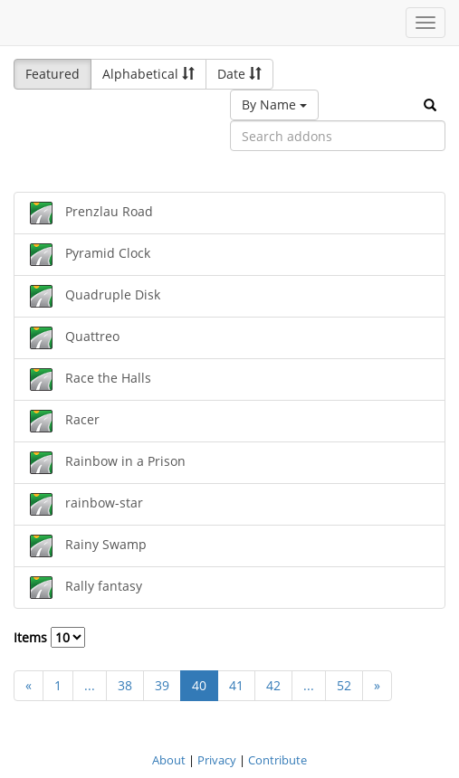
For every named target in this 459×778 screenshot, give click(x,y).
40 (199, 685)
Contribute (277, 760)
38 (125, 685)
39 (162, 685)
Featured (52, 73)
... (89, 685)
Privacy (216, 760)
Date (239, 73)
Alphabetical (148, 73)
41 (236, 685)
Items (49, 637)
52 (344, 685)
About (169, 760)
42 (273, 685)
